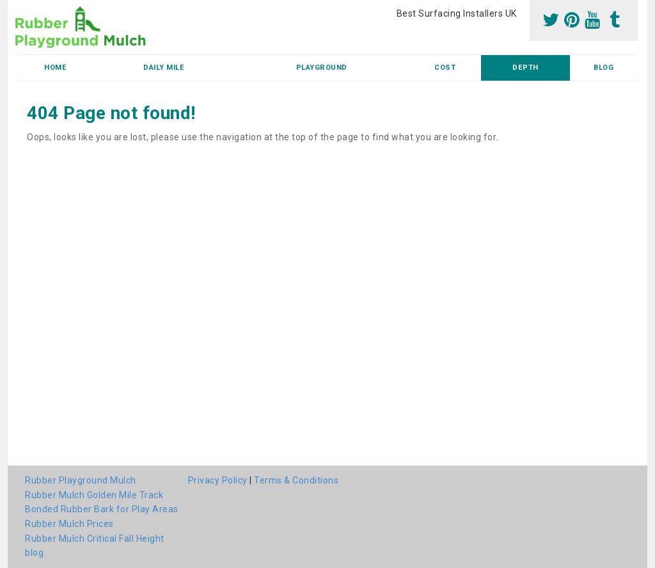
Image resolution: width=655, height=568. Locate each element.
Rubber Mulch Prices (69, 524)
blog (603, 67)
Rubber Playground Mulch (80, 480)
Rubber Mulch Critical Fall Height (94, 538)
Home (55, 67)
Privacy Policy (218, 480)
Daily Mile (163, 67)
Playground (321, 67)
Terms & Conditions (296, 480)
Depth (525, 67)
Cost (444, 67)
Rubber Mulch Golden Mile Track (94, 495)
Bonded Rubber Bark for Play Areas (101, 509)
